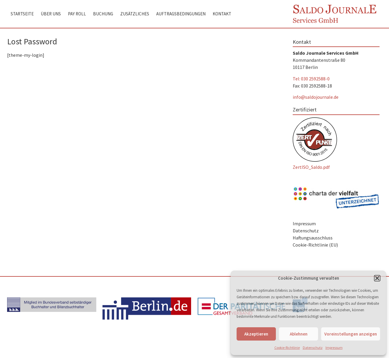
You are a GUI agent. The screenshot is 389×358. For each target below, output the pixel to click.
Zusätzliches (134, 14)
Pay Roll (77, 14)
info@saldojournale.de (315, 97)
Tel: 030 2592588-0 (311, 79)
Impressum (334, 347)
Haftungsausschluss (313, 238)
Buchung (103, 14)
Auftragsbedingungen (181, 14)
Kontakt (222, 14)
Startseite (22, 14)
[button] (377, 278)
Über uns (51, 14)
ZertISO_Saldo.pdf (311, 167)
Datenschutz (313, 347)
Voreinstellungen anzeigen (350, 334)
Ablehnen (298, 334)
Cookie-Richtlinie (287, 347)
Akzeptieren (256, 334)
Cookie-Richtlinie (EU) (315, 245)
